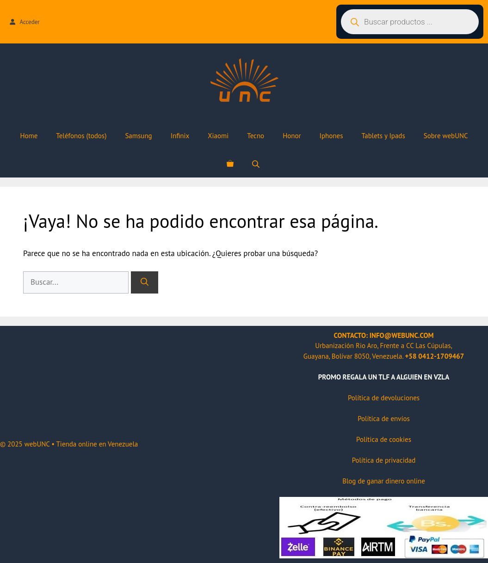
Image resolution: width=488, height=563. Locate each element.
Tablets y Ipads (383, 135)
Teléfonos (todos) (81, 135)
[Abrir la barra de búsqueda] (256, 164)
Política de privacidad (384, 460)
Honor (292, 135)
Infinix (180, 135)
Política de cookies (383, 439)
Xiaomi (218, 135)
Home (28, 135)
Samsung (138, 135)
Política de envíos (384, 418)
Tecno (255, 135)
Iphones (331, 135)
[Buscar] (144, 282)
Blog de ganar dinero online (383, 481)
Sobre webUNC (446, 135)
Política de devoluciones (384, 397)
